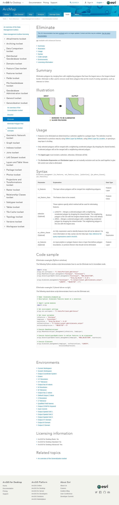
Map (30, 14)
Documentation (35, 2)
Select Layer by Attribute (74, 139)
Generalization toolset (50, 19)
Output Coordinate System (47, 374)
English (99, 2)
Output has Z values (45, 393)
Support (54, 2)
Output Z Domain (44, 425)
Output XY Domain (44, 420)
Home (6, 14)
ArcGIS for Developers (39, 494)
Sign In (90, 2)
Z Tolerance (42, 401)
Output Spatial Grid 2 (45, 414)
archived (61, 33)
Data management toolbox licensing (16, 34)
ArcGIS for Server (38, 491)
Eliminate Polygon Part (15, 124)
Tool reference (14, 19)
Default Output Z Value (46, 395)
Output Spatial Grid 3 (45, 417)
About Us (63, 485)
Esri (111, 2)
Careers (63, 488)
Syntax (40, 54)
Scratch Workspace (45, 371)
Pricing (46, 2)
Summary (41, 46)
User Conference (66, 494)
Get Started (19, 14)
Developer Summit (66, 496)
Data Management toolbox (30, 19)
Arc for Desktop (12, 2)
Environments (43, 59)
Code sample (42, 57)
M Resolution (42, 387)
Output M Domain (44, 422)
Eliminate (10, 119)
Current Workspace (44, 368)
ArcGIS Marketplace (39, 499)
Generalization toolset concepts (15, 129)
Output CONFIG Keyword (47, 406)
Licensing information (45, 62)
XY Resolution (43, 379)
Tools (67, 14)
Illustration (41, 49)
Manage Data (55, 14)
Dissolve (10, 115)
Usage (40, 51)
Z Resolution (42, 398)
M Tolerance (42, 390)
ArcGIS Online (37, 485)
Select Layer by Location (96, 139)
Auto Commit (42, 409)
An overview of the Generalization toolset (15, 109)
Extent (40, 376)
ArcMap (9, 9)
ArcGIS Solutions (38, 496)
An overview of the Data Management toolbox (12, 28)
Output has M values (45, 384)
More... (77, 14)
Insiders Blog (65, 491)
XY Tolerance (42, 382)
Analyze (41, 14)
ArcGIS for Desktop (38, 488)
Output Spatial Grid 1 (45, 412)
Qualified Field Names (46, 403)
